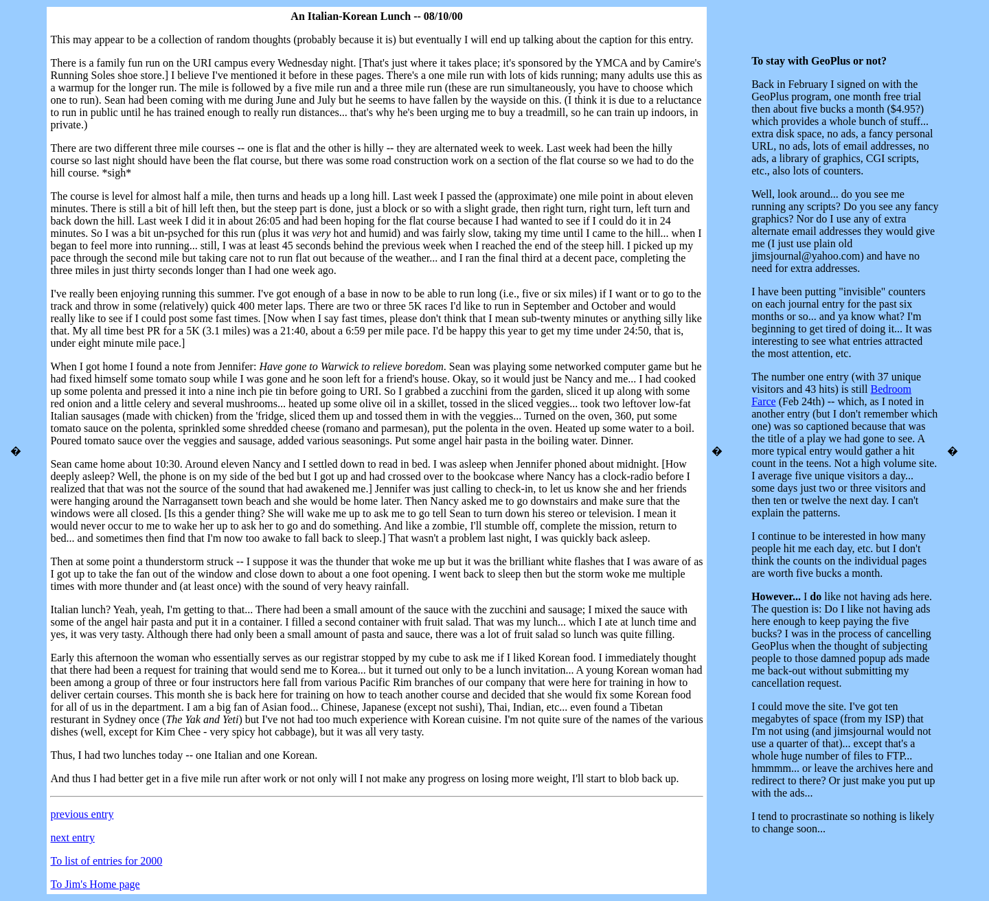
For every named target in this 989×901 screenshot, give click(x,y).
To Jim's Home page (94, 884)
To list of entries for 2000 (106, 861)
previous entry (81, 814)
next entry (72, 837)
